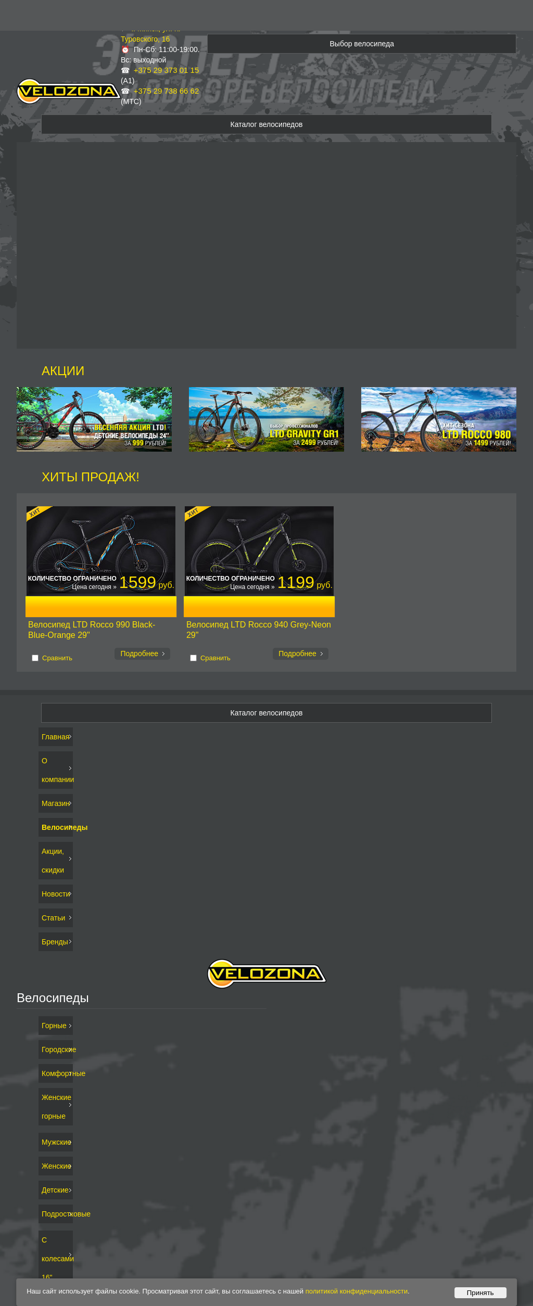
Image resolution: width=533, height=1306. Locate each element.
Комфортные (56, 1073)
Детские (55, 1190)
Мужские (56, 1142)
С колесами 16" (56, 1259)
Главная (55, 737)
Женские (56, 1166)
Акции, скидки (53, 860)
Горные (54, 1025)
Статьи (53, 918)
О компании (56, 770)
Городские (56, 1049)
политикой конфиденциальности (357, 1291)
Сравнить (57, 658)
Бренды (55, 942)
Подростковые (56, 1214)
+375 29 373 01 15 (166, 70)
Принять (480, 1293)
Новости (56, 894)
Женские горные (56, 1106)
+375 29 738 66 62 (166, 90)
